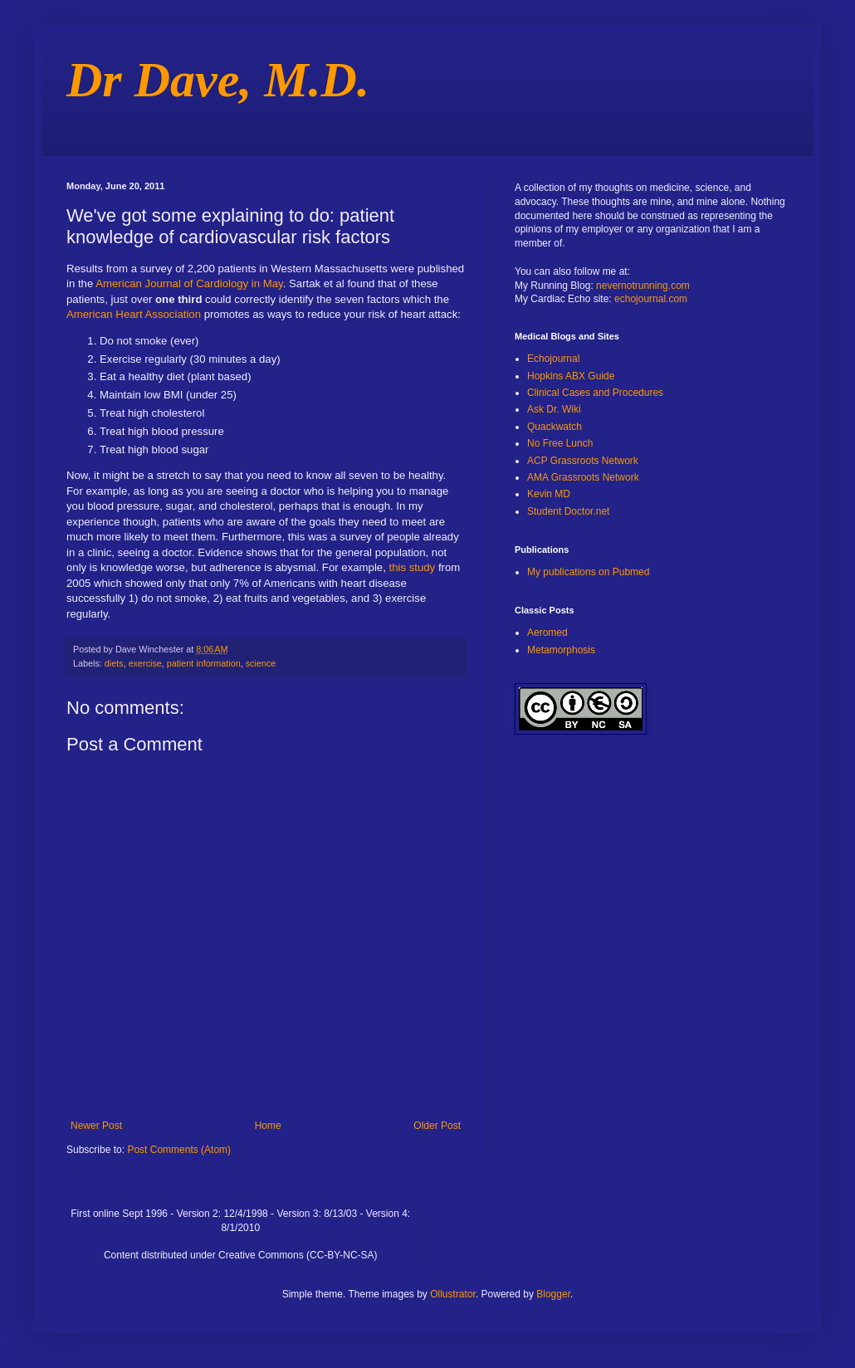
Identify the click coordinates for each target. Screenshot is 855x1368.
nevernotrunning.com (643, 285)
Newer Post (96, 1125)
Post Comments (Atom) (179, 1149)
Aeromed (547, 632)
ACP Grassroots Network (582, 461)
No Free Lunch (560, 443)
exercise (145, 663)
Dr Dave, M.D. (217, 79)
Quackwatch (554, 426)
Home (268, 1125)
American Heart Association (133, 314)
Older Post (437, 1125)
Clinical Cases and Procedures (595, 392)
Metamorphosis (561, 650)
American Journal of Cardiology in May (189, 283)
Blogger (553, 1294)
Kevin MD (548, 494)
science (261, 663)
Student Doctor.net (568, 511)
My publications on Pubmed (588, 572)
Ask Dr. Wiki (554, 409)
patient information (204, 663)
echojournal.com (650, 299)
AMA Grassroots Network (583, 477)
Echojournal (553, 358)
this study (413, 567)
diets (114, 663)
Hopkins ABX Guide (570, 376)
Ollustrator (453, 1294)
